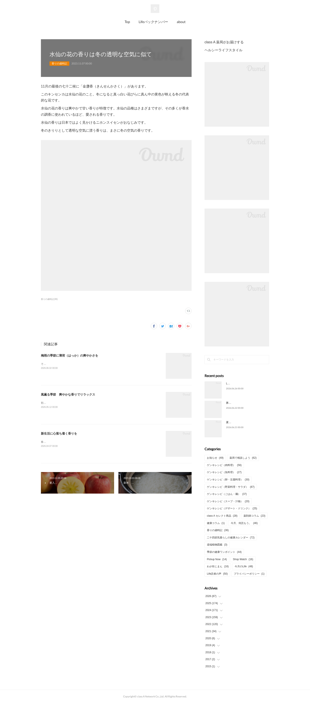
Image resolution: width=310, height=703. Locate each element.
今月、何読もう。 (244, 523)
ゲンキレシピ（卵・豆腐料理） (228, 479)
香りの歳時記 (59, 63)
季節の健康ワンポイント (224, 551)
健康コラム (216, 523)
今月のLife (244, 566)
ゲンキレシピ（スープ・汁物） (228, 501)
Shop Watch (243, 559)
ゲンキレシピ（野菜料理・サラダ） (230, 486)
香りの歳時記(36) (49, 299)
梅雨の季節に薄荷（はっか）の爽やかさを (69, 355)
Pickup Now (217, 559)
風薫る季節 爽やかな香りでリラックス (68, 394)
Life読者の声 (217, 573)
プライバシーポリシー (249, 573)
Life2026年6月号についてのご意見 (246, 383)
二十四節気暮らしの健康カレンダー (230, 537)
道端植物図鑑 (217, 544)
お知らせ (215, 457)
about (181, 22)
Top (127, 22)
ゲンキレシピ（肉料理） (224, 465)
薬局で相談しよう (242, 457)
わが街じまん (218, 566)
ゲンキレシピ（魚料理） (224, 472)
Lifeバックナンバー (153, 22)
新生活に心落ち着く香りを (59, 433)
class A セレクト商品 (222, 515)
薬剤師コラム (254, 515)
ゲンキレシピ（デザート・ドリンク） (232, 508)
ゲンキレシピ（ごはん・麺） (227, 494)
